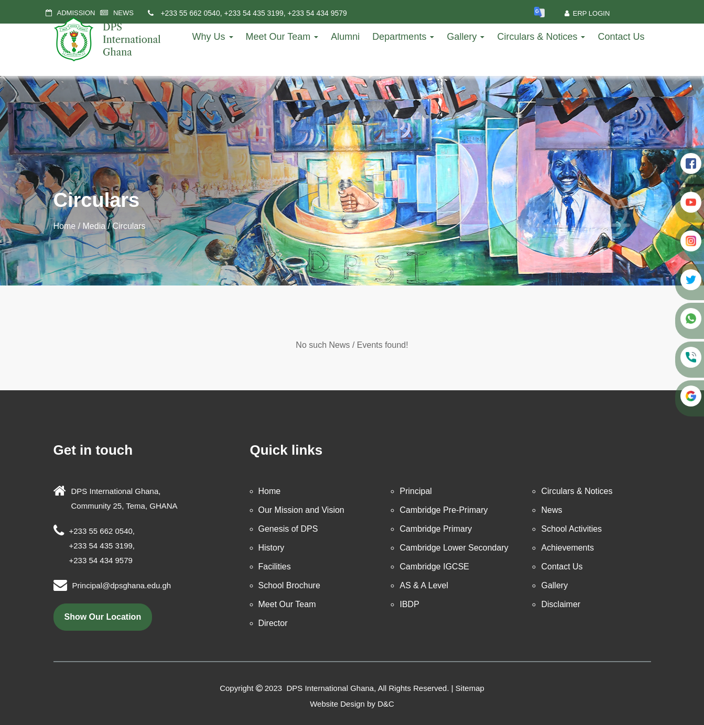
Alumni (345, 36)
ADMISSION (76, 13)
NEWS (123, 13)
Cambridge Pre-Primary (443, 510)
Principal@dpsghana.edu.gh (121, 585)
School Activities (571, 528)
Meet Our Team (282, 36)
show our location (103, 616)
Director (273, 623)
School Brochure (289, 585)
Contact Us (621, 36)
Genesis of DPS (288, 528)
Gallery (465, 36)
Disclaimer (560, 604)
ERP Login (587, 13)
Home (64, 226)
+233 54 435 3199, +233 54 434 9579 (285, 13)
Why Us (212, 36)
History (271, 547)
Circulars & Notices (541, 36)
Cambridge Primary (435, 528)
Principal (415, 491)
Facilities (274, 566)
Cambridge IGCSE (434, 566)
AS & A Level (423, 585)
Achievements (567, 547)
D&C (385, 703)
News (551, 510)
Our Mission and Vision (301, 510)
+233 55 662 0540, (191, 13)
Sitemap (470, 688)
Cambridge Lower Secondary (453, 547)
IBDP (409, 604)
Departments (403, 36)
